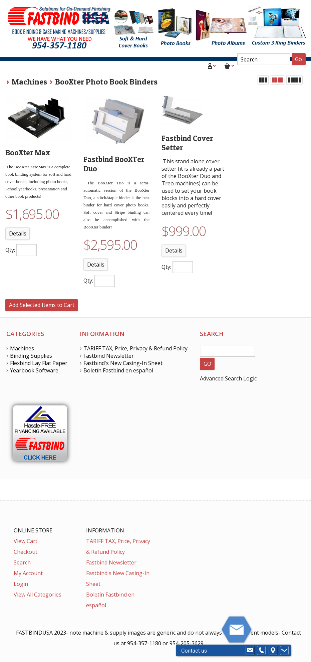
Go (298, 59)
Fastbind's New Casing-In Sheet (123, 363)
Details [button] (17, 233)
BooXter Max (27, 152)
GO (207, 363)
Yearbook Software (34, 370)
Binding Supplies (31, 355)
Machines (29, 82)
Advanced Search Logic (228, 378)
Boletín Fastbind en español (118, 370)
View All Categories (37, 594)
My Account (28, 573)
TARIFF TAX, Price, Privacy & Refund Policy (135, 348)
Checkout (25, 551)
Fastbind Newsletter (108, 355)
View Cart (25, 541)
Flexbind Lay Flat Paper (38, 363)
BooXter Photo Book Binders (106, 82)
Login (21, 584)
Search (22, 562)
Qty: (10, 250)
